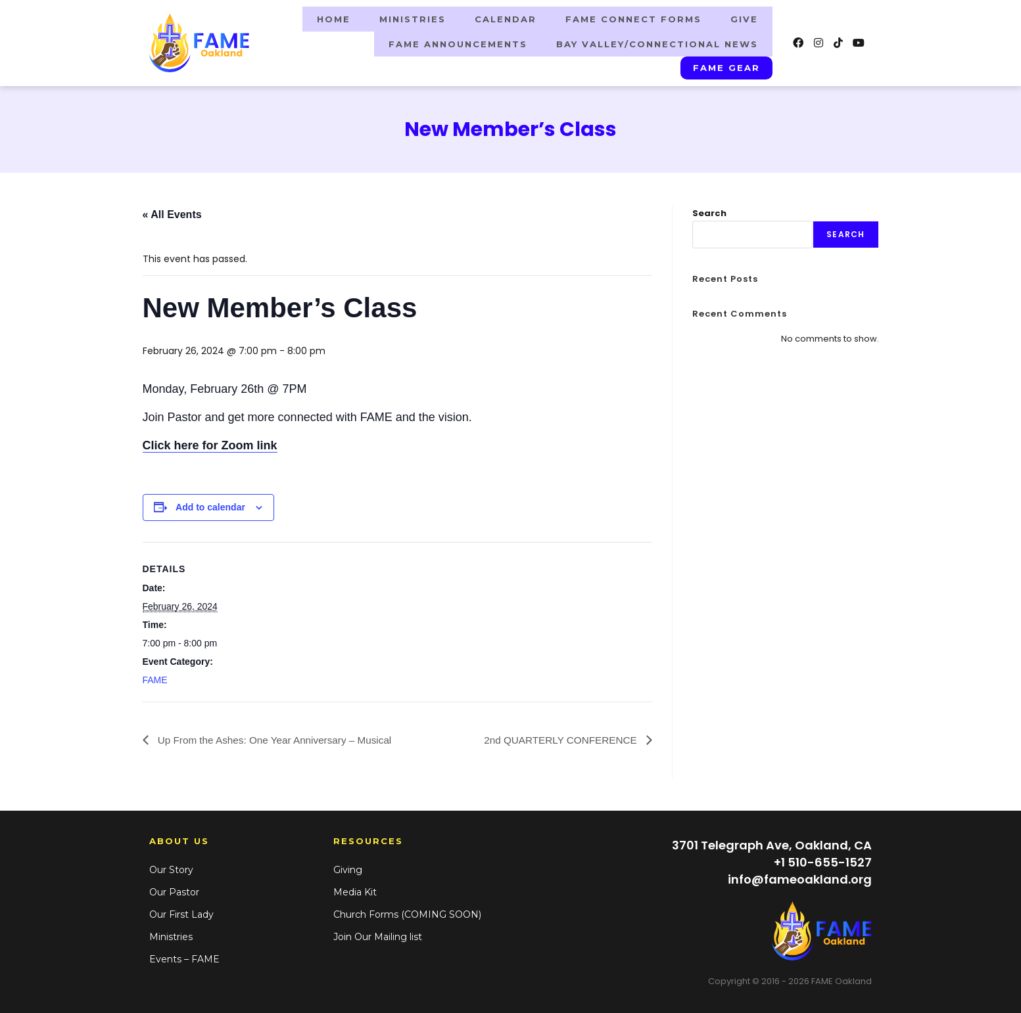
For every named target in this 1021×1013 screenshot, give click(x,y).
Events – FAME (184, 956)
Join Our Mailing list (377, 934)
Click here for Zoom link (210, 442)
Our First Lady (181, 912)
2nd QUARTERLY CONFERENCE (558, 736)
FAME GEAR (727, 65)
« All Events (172, 211)
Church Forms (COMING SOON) (407, 912)
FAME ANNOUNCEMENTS (458, 42)
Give (744, 18)
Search (709, 210)
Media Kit (355, 889)
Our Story (171, 867)
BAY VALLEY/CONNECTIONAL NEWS (657, 42)
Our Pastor (174, 889)
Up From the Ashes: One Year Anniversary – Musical (279, 736)
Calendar (505, 18)
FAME (155, 677)
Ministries (412, 18)
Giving (347, 867)
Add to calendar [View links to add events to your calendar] (210, 504)
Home (333, 18)
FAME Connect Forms (633, 18)
